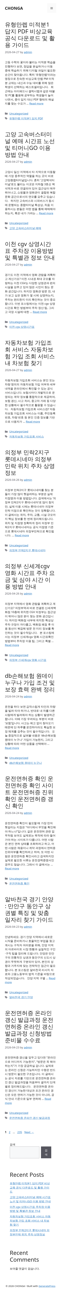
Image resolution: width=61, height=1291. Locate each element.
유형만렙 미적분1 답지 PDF (26, 118)
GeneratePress (47, 1286)
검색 (12, 1144)
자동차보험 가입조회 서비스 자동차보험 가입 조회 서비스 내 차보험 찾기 (30, 353)
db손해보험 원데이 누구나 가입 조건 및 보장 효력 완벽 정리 (30, 682)
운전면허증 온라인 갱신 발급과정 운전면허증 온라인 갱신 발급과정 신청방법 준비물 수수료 (29, 1026)
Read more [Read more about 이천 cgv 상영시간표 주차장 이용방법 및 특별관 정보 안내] (40, 312)
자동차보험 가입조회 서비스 (26, 436)
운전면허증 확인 (19, 883)
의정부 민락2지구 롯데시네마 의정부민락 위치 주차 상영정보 (30, 462)
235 (20, 1132)
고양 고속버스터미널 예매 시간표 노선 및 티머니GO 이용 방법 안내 (30, 144)
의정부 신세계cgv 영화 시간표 (27, 660)
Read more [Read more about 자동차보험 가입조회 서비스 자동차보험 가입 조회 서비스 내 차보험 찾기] (33, 421)
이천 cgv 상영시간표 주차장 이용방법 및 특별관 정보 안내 (30, 250)
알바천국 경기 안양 (21, 997)
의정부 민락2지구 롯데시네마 (27, 550)
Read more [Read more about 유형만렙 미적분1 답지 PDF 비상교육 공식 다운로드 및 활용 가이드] (36, 103)
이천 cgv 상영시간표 (21, 327)
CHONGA (14, 8)
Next (29, 1132)
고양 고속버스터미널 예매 (25, 228)
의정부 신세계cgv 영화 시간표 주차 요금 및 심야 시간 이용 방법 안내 (30, 576)
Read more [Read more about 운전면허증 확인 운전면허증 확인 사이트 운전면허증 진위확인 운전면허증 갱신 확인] (12, 868)
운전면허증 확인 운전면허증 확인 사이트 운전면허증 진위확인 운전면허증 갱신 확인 (29, 792)
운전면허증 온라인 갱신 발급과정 (29, 1118)
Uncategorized (18, 113)
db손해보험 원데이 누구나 (25, 763)
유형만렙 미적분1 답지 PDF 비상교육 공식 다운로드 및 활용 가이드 (30, 35)
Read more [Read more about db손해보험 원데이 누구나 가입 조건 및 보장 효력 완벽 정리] (12, 748)
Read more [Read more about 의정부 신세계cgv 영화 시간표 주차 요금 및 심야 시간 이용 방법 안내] (12, 645)
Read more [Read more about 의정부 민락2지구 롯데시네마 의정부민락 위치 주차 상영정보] (22, 535)
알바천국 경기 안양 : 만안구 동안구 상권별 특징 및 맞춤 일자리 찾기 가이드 (29, 909)
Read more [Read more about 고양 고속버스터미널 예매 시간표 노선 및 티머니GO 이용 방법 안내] (46, 213)
